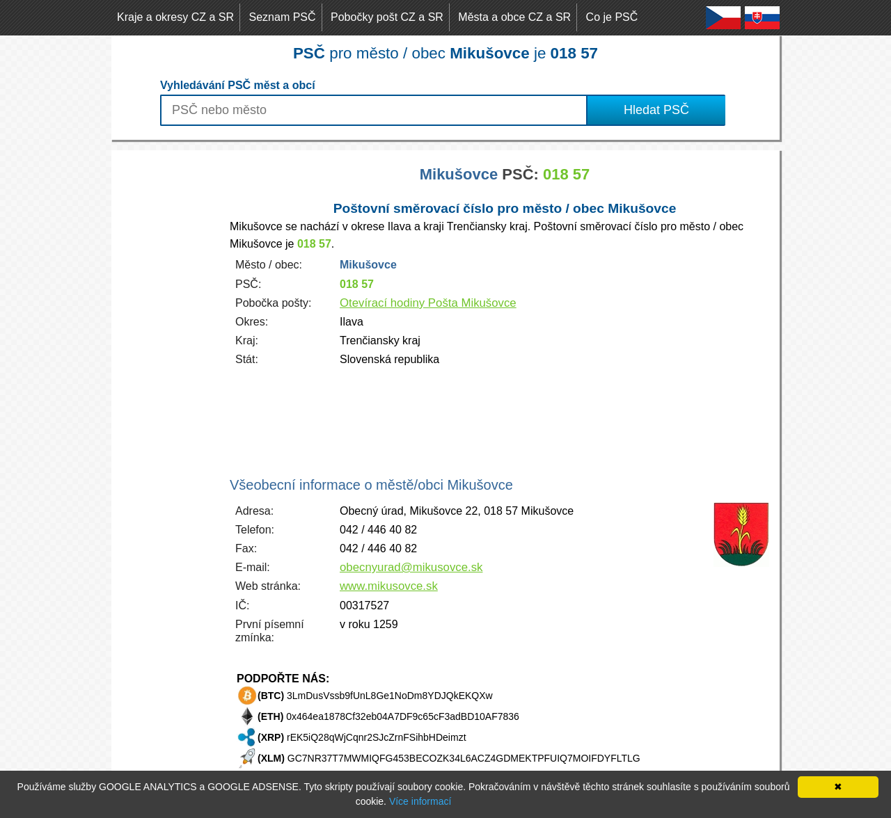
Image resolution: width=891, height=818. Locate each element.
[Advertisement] (167, 359)
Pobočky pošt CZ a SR (387, 17)
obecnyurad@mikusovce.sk (411, 567)
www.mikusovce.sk (389, 586)
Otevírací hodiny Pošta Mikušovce (428, 303)
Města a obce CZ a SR (514, 17)
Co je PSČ (612, 17)
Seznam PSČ (282, 17)
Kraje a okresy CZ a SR (175, 17)
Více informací (420, 801)
